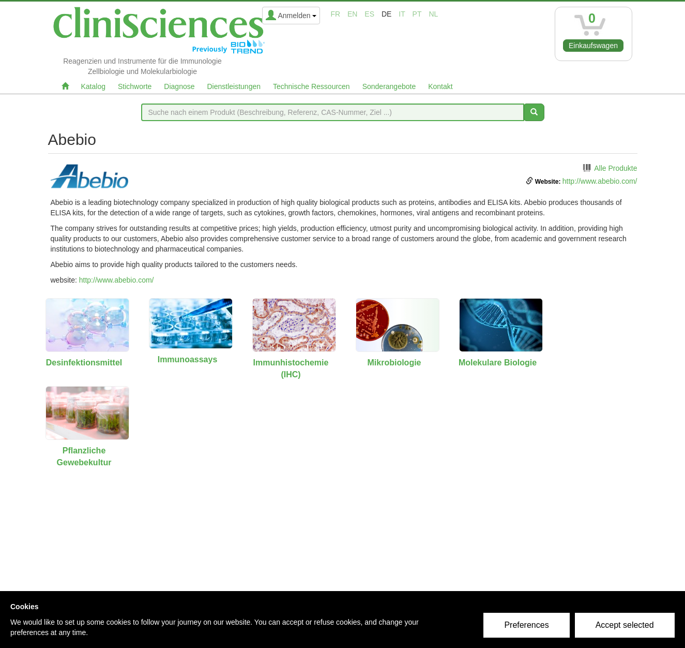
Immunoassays (188, 359)
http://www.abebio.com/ (599, 181)
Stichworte (134, 86)
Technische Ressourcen (311, 86)
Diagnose (179, 86)
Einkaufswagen (593, 45)
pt (417, 14)
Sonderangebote (389, 86)
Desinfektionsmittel (84, 362)
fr (335, 14)
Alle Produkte (615, 168)
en (352, 14)
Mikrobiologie (394, 362)
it (402, 14)
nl (433, 14)
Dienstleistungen (234, 86)
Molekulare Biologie (498, 362)
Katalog (93, 86)
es (369, 14)
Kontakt (440, 86)
